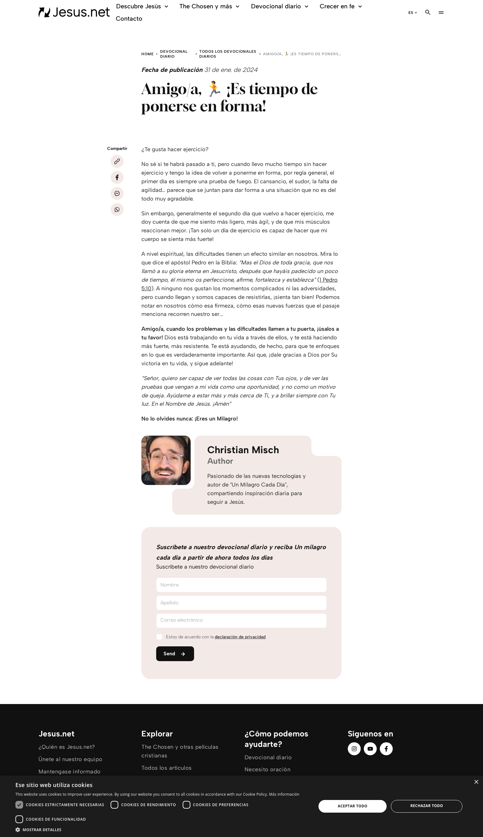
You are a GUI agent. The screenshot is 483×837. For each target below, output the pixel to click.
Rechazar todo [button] (426, 805)
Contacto (129, 18)
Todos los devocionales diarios (227, 54)
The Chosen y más (210, 6)
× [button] (476, 782)
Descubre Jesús (143, 6)
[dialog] (241, 806)
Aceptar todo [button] (352, 806)
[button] (161, 829)
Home (147, 54)
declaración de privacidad (240, 637)
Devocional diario (280, 6)
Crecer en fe (342, 6)
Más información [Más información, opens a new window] (284, 794)
